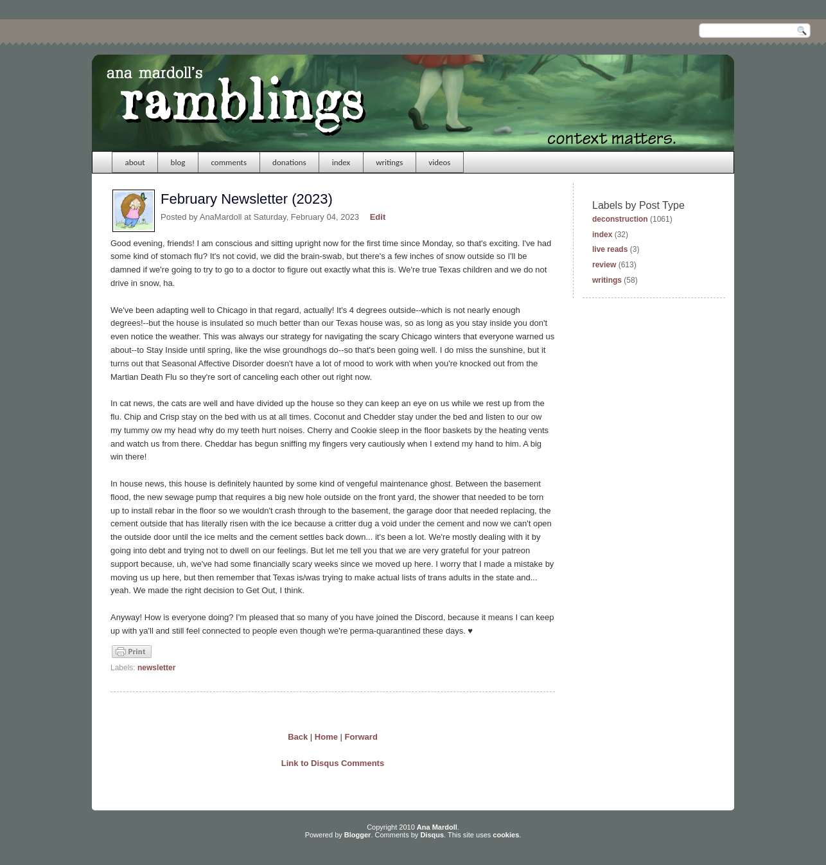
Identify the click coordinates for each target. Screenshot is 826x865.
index (341, 162)
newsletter (156, 667)
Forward (361, 737)
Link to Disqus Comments (332, 763)
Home (326, 737)
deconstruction (620, 219)
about (135, 162)
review (604, 264)
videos (439, 162)
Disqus (432, 835)
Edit (378, 217)
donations (289, 162)
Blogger (357, 835)
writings (389, 162)
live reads (610, 249)
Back (298, 737)
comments (229, 162)
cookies (506, 835)
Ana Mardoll (437, 827)
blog (178, 162)
